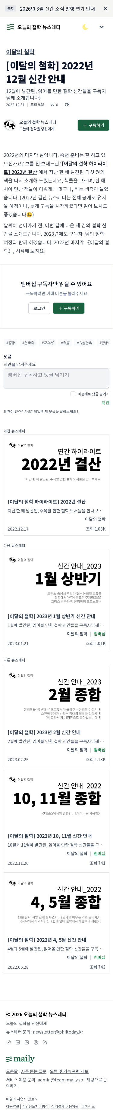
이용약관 (12, 1106)
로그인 (39, 308)
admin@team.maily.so (60, 1080)
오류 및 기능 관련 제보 (69, 1071)
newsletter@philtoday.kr (58, 1032)
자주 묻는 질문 (33, 1071)
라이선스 (88, 1106)
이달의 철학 (20, 51)
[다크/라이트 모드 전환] (85, 27)
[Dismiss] (105, 8)
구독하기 (93, 125)
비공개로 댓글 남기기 (93, 393)
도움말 (12, 1071)
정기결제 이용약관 (65, 1106)
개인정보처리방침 (35, 1106)
